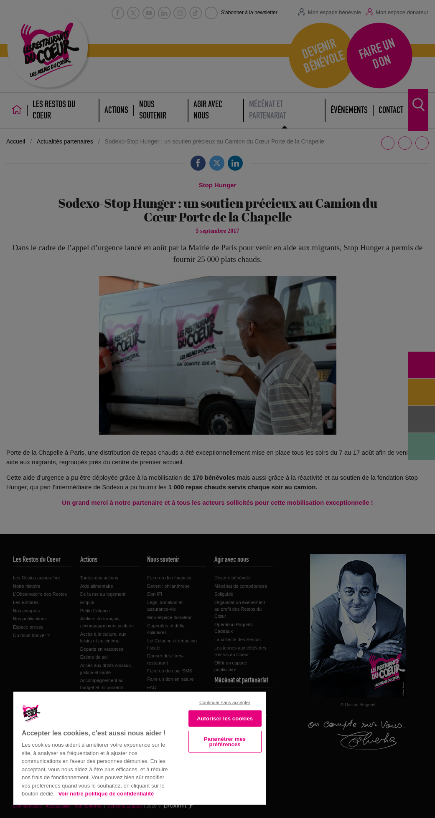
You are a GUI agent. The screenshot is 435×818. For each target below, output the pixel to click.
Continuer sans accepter (224, 702)
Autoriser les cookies (225, 718)
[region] (139, 747)
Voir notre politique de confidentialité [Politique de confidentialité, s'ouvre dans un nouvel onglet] (106, 793)
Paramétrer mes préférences (225, 742)
